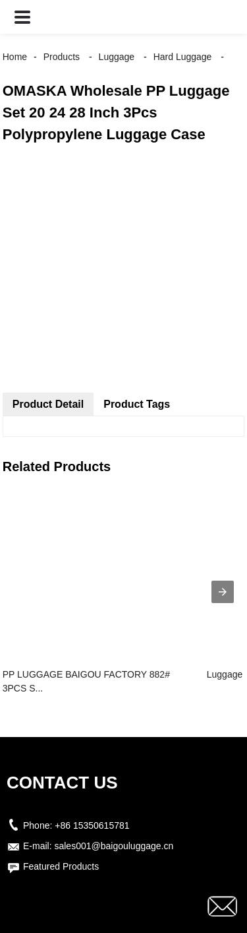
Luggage (117, 56)
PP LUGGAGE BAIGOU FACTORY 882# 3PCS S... (86, 681)
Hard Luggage (182, 56)
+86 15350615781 (92, 825)
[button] (22, 17)
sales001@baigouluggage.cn (113, 846)
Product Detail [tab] (48, 404)
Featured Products (61, 866)
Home (15, 56)
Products (61, 56)
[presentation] (222, 592)
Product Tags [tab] (136, 404)
